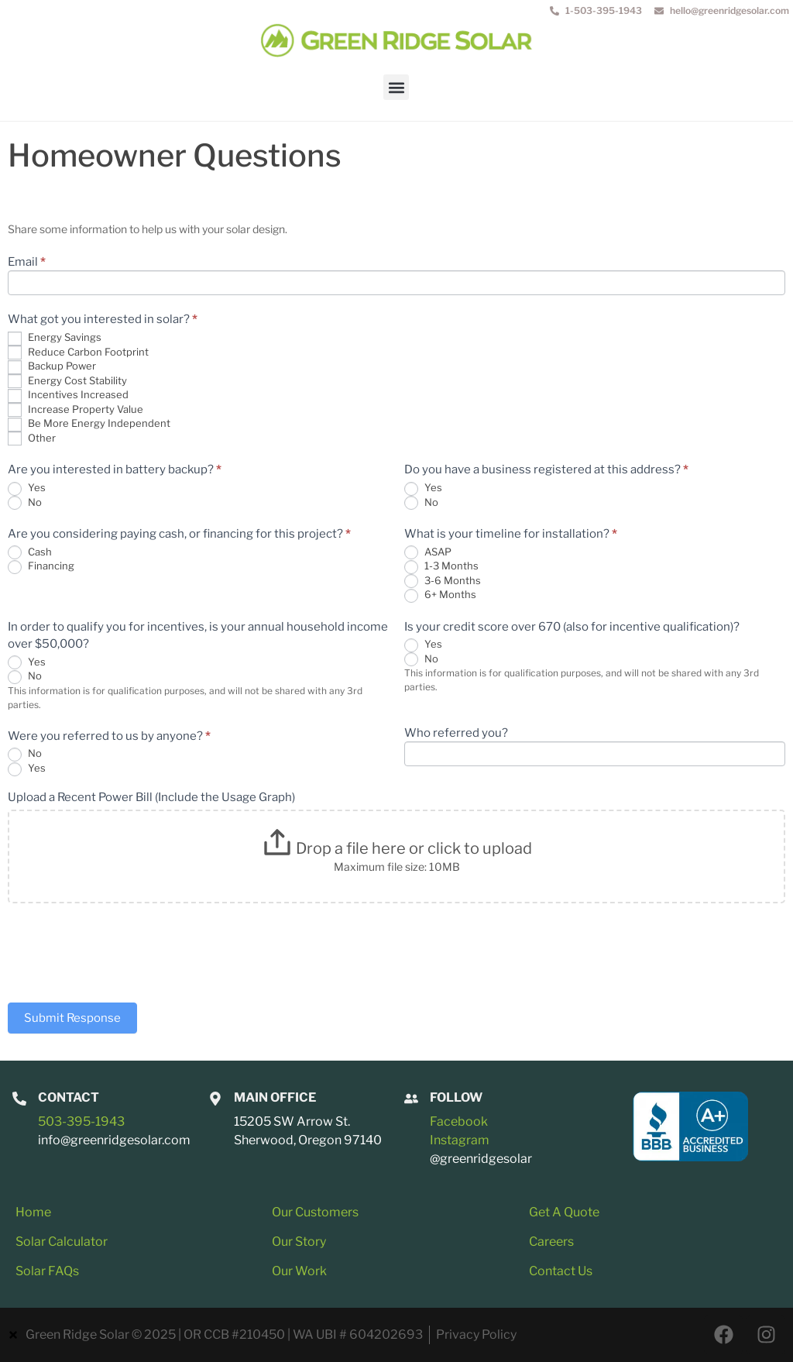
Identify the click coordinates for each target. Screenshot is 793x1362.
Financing (41, 566)
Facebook (459, 1121)
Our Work (299, 1271)
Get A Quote (564, 1212)
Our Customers (315, 1212)
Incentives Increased (68, 395)
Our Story (299, 1241)
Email (27, 262)
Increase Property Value (75, 410)
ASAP (427, 552)
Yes (27, 488)
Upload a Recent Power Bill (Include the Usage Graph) (151, 798)
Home (33, 1212)
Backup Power (52, 366)
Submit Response (72, 1018)
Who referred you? (456, 733)
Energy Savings (54, 338)
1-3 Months (441, 566)
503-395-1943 (81, 1121)
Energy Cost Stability (67, 381)
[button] (396, 87)
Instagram (459, 1140)
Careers (551, 1241)
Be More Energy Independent (89, 424)
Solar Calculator (61, 1241)
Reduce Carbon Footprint (78, 353)
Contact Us (560, 1271)
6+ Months (440, 595)
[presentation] (125, 949)
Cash (30, 552)
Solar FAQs (47, 1271)
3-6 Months (442, 581)
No (25, 503)
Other (32, 439)
